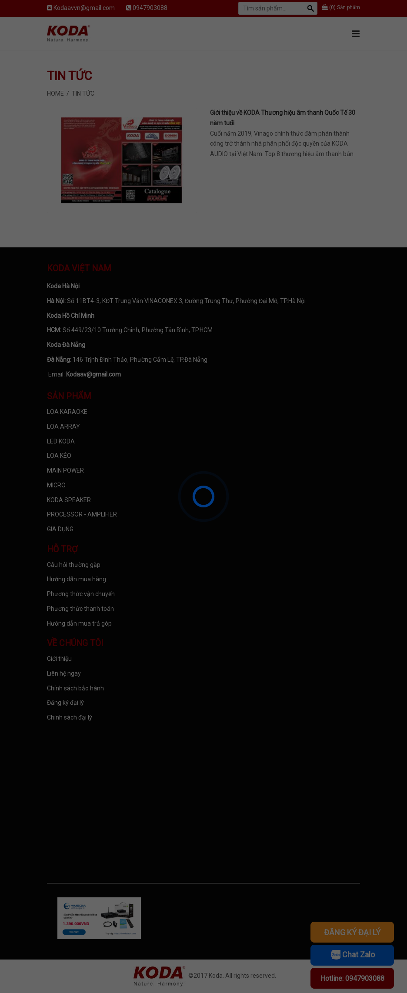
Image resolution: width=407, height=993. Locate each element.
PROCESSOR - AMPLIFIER (82, 514)
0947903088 (150, 7)
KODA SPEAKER (69, 500)
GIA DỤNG (60, 529)
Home (55, 93)
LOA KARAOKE (67, 411)
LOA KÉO (59, 455)
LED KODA (61, 441)
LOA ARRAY (63, 426)
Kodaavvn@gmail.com (84, 7)
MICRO (56, 485)
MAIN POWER (65, 470)
